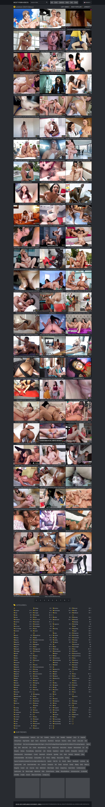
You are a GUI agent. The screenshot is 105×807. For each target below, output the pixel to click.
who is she (25, 747)
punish (34, 747)
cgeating (56, 754)
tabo (71, 2)
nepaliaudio (75, 761)
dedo (81, 764)
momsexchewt (77, 747)
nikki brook (42, 768)
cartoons (44, 764)
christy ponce (17, 740)
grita (61, 754)
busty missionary (42, 747)
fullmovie (33, 737)
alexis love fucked (36, 774)
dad (52, 2)
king (15, 747)
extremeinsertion (75, 771)
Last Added (65, 7)
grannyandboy (37, 757)
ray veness (51, 740)
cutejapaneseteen (24, 737)
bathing (53, 757)
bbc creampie (29, 757)
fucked (22, 768)
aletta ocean (55, 747)
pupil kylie (69, 737)
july (27, 768)
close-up (32, 768)
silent (65, 754)
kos (39, 764)
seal (58, 737)
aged (32, 740)
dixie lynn (57, 740)
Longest (87, 7)
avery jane (80, 740)
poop (49, 747)
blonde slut (37, 771)
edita (43, 771)
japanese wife (18, 764)
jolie (24, 764)
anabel (62, 751)
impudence (55, 751)
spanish (49, 761)
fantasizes (50, 764)
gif (44, 757)
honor (36, 740)
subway (22, 751)
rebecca (87, 764)
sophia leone (17, 771)
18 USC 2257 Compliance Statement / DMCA (28, 804)
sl (78, 737)
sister (55, 2)
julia (44, 751)
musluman (77, 754)
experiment (42, 754)
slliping (76, 764)
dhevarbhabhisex (65, 771)
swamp (71, 764)
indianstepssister (18, 754)
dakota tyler (38, 751)
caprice (88, 744)
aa (59, 761)
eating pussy (63, 768)
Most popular (77, 7)
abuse (57, 768)
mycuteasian (43, 740)
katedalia (16, 774)
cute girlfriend (17, 744)
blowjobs (16, 751)
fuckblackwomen (81, 768)
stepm (74, 740)
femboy (67, 757)
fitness (48, 757)
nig (87, 761)
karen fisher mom (31, 764)
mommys (71, 754)
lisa (38, 737)
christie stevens (50, 771)
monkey (16, 737)
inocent (28, 774)
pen (42, 737)
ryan (37, 768)
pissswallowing (30, 751)
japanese (61, 2)
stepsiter (83, 737)
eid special (49, 754)
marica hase (63, 747)
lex (83, 747)
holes (69, 740)
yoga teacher (26, 740)
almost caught (29, 771)
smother (67, 751)
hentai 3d (81, 751)
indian (67, 2)
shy (87, 747)
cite (30, 747)
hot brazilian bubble (19, 757)
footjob (22, 774)
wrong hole (74, 751)
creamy (36, 754)
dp (23, 771)
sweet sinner (71, 768)
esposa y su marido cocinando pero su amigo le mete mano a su (30, 761)
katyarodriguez (28, 754)
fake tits (55, 761)
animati (64, 761)
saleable (63, 737)
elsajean (70, 747)
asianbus (46, 737)
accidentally (84, 771)
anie (86, 740)
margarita (16, 768)
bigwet (69, 761)
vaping (57, 771)
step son (53, 737)
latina (82, 754)
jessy (74, 737)
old (56, 764)
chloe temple (50, 768)
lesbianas (82, 761)
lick (86, 751)
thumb (60, 764)
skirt (19, 747)
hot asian (65, 764)
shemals (49, 751)
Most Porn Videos (21, 2)
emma (75, 2)
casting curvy (46, 774)
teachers (64, 740)
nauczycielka (60, 757)
